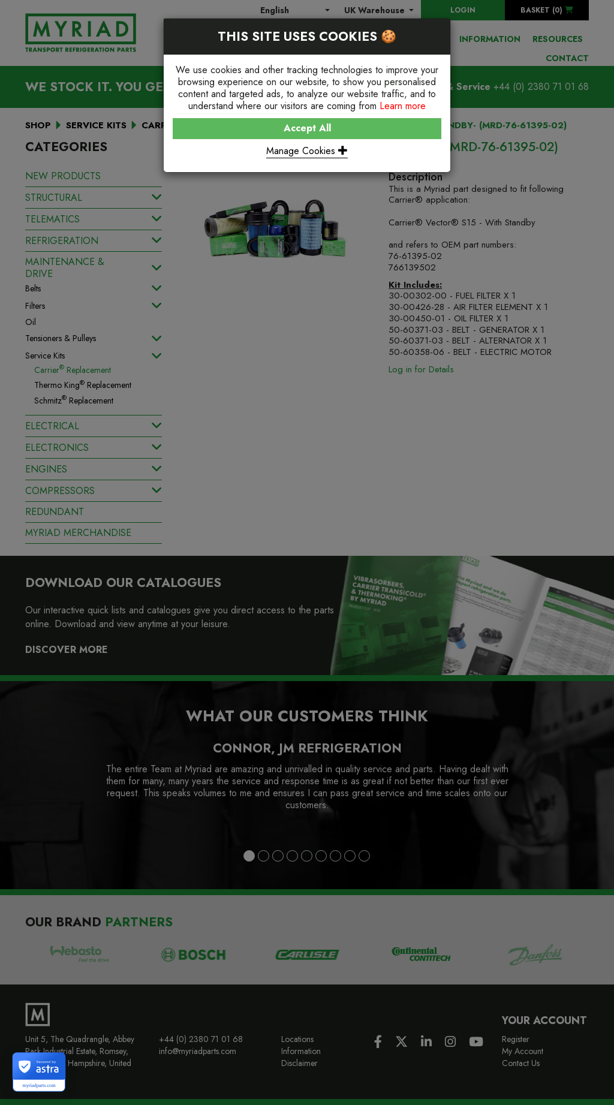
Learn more (403, 106)
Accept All (307, 128)
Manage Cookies (307, 151)
